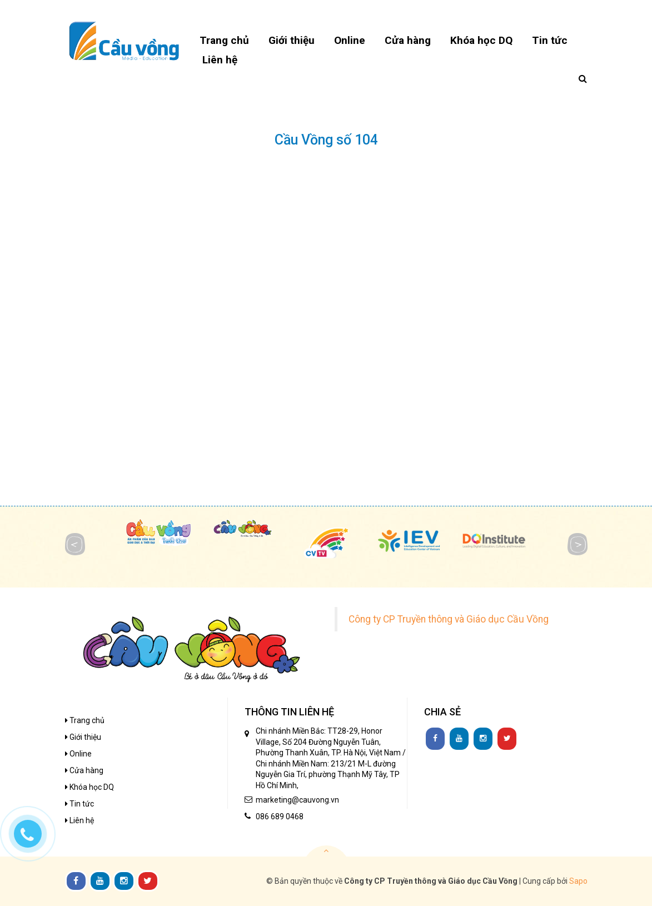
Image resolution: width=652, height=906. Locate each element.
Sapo (578, 881)
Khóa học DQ (89, 787)
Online (78, 753)
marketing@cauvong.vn (297, 799)
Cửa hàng (84, 770)
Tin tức (79, 803)
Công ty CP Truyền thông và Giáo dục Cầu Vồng (449, 619)
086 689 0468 (279, 816)
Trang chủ (84, 720)
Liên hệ (79, 820)
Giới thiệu (83, 737)
